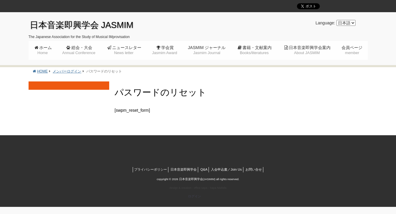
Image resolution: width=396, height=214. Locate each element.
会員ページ (352, 50)
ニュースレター (126, 50)
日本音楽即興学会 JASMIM (82, 25)
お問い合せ (253, 169)
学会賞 (164, 50)
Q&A (204, 169)
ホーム (44, 50)
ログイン (194, 196)
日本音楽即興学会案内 (310, 50)
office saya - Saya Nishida (210, 187)
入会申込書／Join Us (226, 169)
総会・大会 (78, 50)
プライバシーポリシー (150, 169)
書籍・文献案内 (256, 50)
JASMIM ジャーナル (207, 50)
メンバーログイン (67, 71)
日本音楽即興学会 (183, 169)
